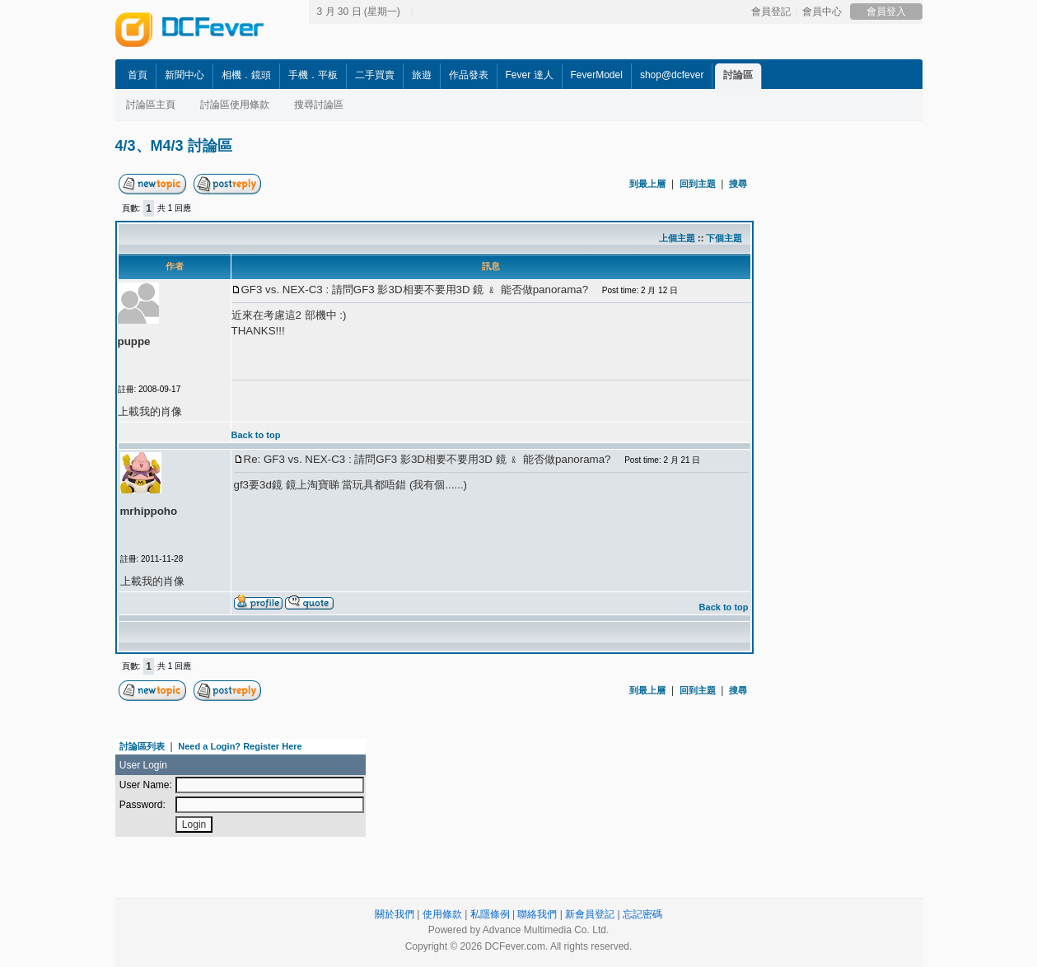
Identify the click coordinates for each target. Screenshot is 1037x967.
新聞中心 (184, 75)
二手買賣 (375, 75)
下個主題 (724, 238)
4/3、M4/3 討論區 (173, 146)
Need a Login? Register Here (239, 746)
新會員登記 (589, 914)
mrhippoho (149, 511)
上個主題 (677, 238)
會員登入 (886, 11)
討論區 (738, 75)
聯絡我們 (537, 914)
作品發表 (468, 75)
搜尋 (738, 184)
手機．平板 (313, 75)
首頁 (137, 75)
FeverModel (597, 75)
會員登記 (771, 11)
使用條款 (442, 914)
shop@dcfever (672, 75)
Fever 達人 (530, 75)
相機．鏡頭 (246, 75)
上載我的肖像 (150, 411)
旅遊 (422, 75)
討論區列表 (142, 746)
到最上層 (647, 184)
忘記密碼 (642, 914)
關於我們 (394, 914)
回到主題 (698, 184)
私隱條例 (490, 914)
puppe (134, 341)
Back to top (256, 435)
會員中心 (822, 11)
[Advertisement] (906, 418)
